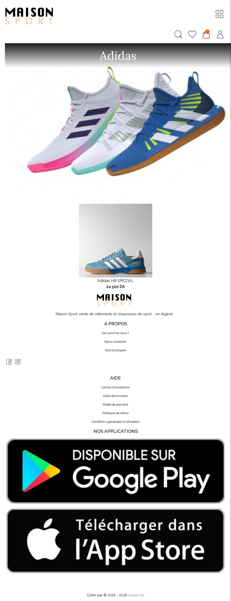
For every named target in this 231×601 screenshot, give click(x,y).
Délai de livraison (115, 396)
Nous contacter (115, 341)
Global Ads (136, 595)
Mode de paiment (115, 404)
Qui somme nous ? (115, 333)
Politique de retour (115, 413)
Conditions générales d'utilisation (116, 421)
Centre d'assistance (115, 387)
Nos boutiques (115, 350)
